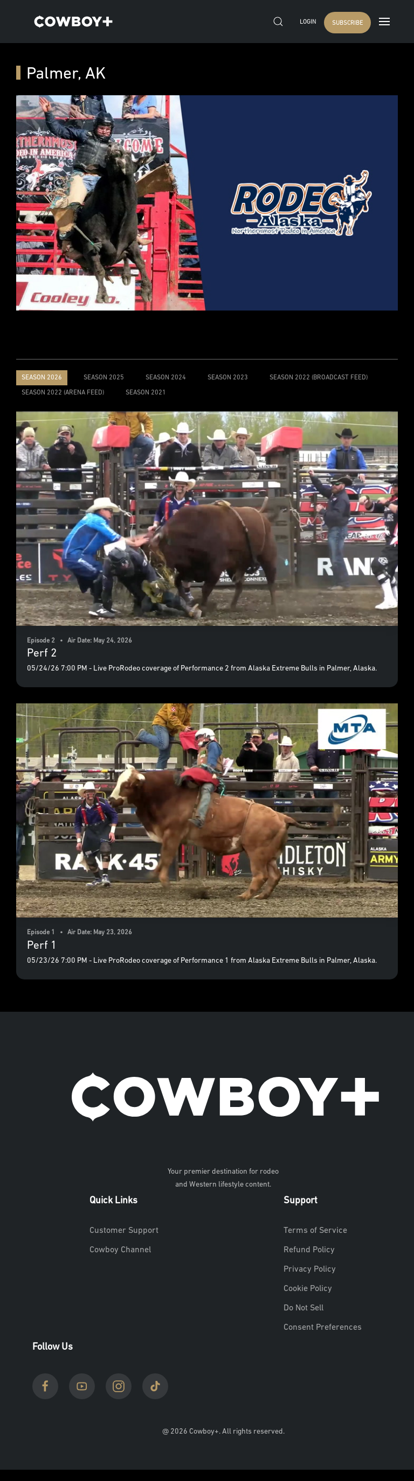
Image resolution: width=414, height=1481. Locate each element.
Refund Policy (309, 1250)
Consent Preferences (323, 1327)
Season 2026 (42, 378)
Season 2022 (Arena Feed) (63, 393)
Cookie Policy (308, 1289)
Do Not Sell (303, 1308)
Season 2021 (146, 393)
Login (308, 22)
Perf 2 (42, 653)
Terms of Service (315, 1230)
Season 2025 (104, 378)
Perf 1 (42, 945)
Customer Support (123, 1230)
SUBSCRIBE (347, 23)
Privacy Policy (310, 1269)
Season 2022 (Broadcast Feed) (319, 378)
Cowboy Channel (120, 1250)
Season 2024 (166, 378)
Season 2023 (228, 378)
